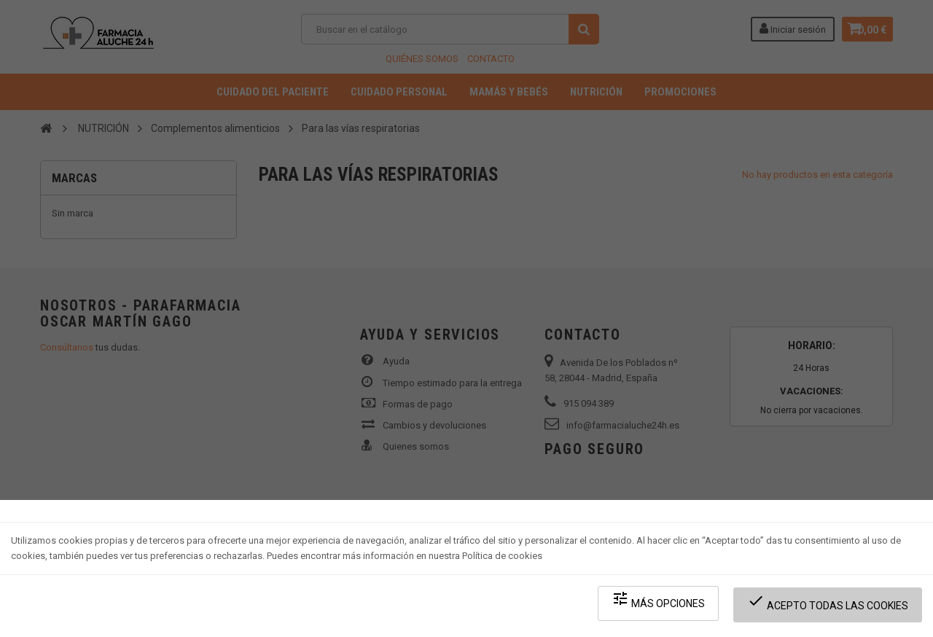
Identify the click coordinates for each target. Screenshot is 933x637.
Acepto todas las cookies (832, 608)
